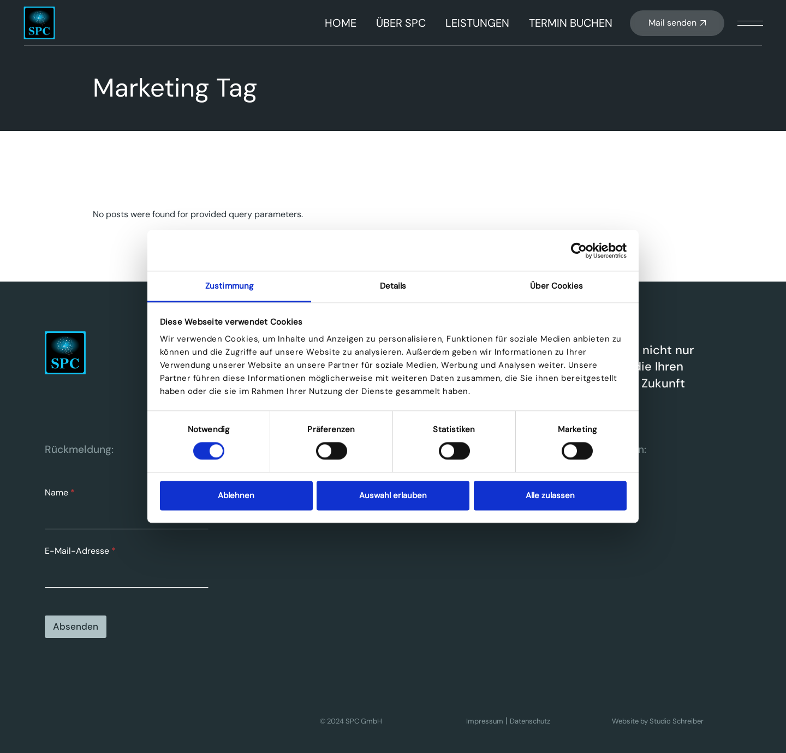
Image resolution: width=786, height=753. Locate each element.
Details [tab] (393, 285)
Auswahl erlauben (393, 495)
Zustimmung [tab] (229, 285)
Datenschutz (530, 721)
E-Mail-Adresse (80, 551)
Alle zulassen (550, 495)
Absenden (75, 626)
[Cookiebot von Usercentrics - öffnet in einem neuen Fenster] (579, 250)
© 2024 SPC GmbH (351, 721)
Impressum (484, 721)
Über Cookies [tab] (556, 285)
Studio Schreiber (677, 721)
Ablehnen (236, 495)
